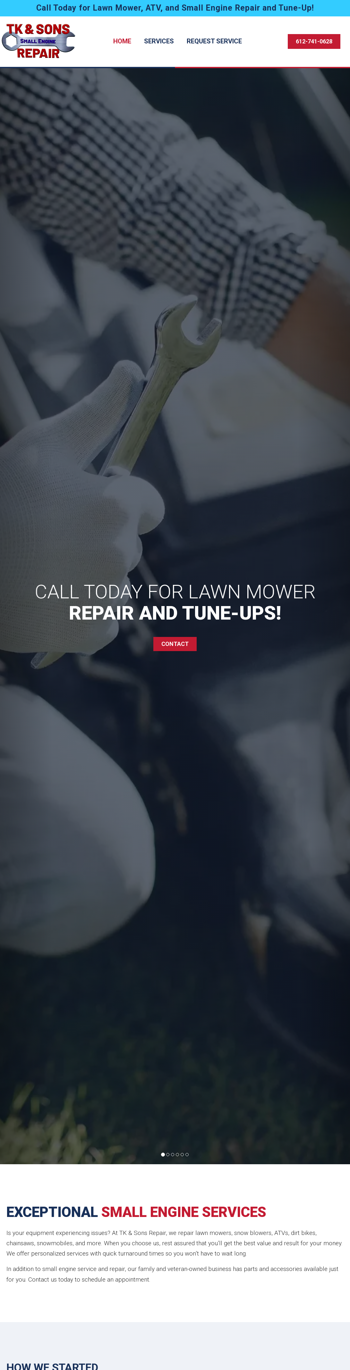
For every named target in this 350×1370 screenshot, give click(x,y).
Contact (175, 643)
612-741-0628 (314, 41)
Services (159, 41)
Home (122, 41)
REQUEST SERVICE (214, 41)
